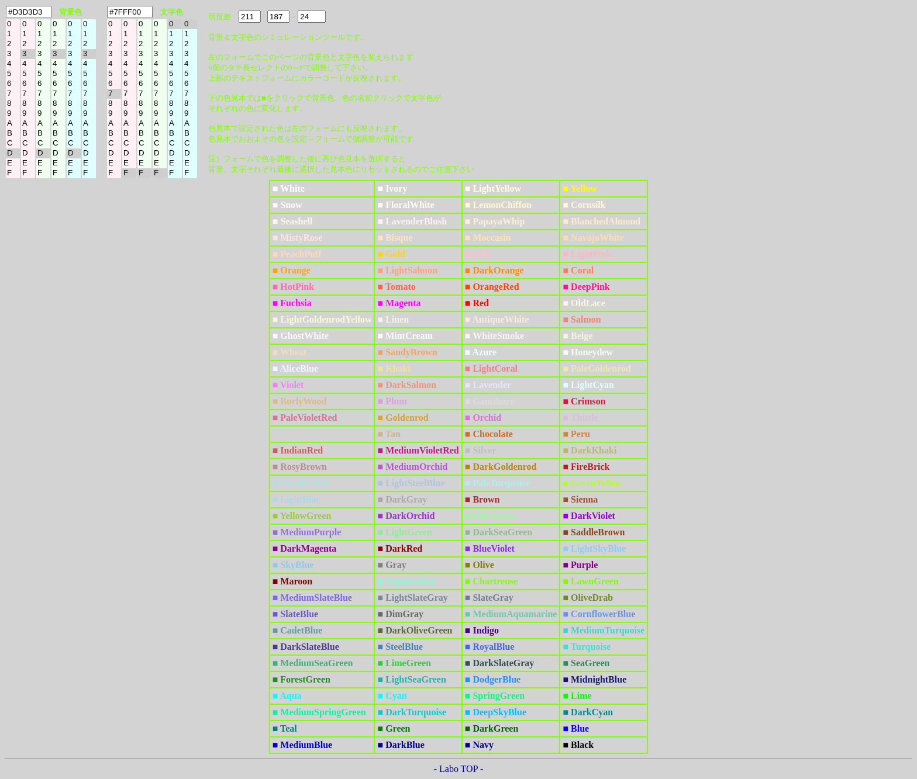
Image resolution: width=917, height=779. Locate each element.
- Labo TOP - (459, 769)
